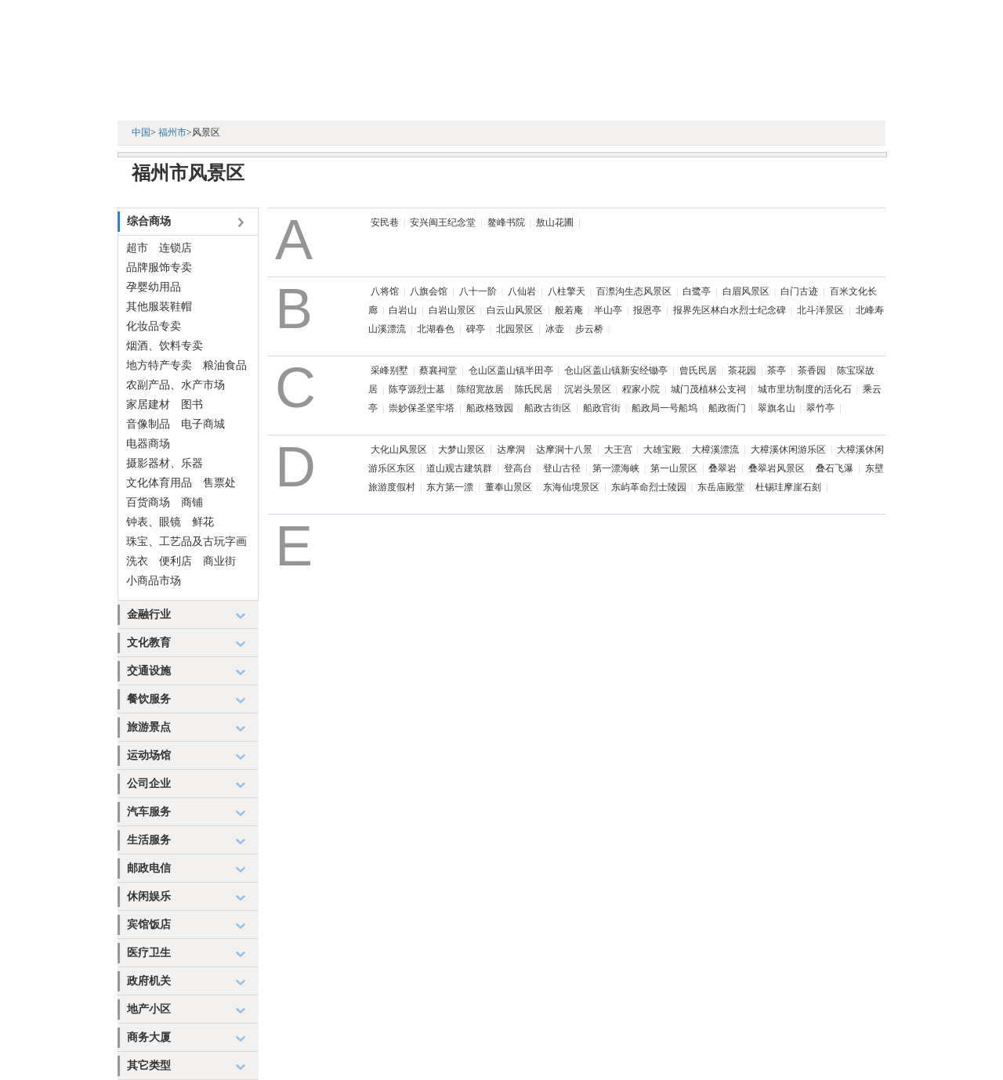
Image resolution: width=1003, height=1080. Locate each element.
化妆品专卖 (153, 326)
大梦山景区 (461, 449)
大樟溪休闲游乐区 (788, 449)
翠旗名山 (776, 408)
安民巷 (385, 222)
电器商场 (148, 444)
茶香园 (812, 370)
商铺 (192, 502)
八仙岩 (522, 291)
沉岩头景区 (587, 389)
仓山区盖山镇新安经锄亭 (616, 370)
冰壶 (554, 328)
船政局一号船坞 (664, 408)
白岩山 (403, 310)
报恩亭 (647, 310)
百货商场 (148, 502)
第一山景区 (673, 468)
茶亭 (776, 370)
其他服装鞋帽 (159, 306)
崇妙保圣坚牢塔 (421, 408)
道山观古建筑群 (459, 468)
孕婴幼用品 (153, 287)
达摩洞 (511, 449)
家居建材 (148, 404)
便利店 (175, 561)
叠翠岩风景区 (776, 468)
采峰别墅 (389, 370)
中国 (141, 132)
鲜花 (203, 522)
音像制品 (148, 424)
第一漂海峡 (615, 468)
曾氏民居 (698, 370)
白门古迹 (799, 291)
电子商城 (203, 424)
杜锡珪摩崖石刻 (788, 487)
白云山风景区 (515, 310)
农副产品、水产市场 (175, 385)
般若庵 (569, 310)
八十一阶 (478, 291)
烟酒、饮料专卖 (164, 346)
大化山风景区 (399, 449)
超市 (137, 248)
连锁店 (175, 248)
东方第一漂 (449, 487)
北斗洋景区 (820, 310)
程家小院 (641, 389)
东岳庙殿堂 (720, 487)
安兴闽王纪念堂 (443, 222)
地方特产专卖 (159, 365)
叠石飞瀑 (834, 468)
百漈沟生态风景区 (634, 291)
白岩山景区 (452, 310)
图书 (192, 404)
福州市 (172, 132)
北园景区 (515, 328)
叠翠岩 (722, 468)
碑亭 (475, 328)
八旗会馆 (428, 291)
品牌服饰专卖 (159, 267)
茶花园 (742, 370)
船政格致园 (489, 408)
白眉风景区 (745, 291)
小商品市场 (153, 581)
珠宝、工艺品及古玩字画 (186, 541)
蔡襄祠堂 (438, 370)
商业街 (219, 561)
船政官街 (602, 408)
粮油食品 (225, 365)
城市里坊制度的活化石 (805, 389)
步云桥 (589, 328)
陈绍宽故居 (480, 389)
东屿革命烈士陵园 (648, 487)
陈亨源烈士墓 (417, 389)
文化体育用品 (159, 483)
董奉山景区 (508, 487)
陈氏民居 (533, 389)
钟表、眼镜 (153, 522)
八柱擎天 (566, 291)
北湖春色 (435, 328)
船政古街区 (547, 408)
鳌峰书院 (506, 222)
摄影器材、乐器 (164, 463)
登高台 (518, 468)
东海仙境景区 (571, 487)
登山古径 (562, 468)
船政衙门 (727, 408)
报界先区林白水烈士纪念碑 (729, 310)
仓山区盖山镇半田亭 (511, 370)
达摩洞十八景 (564, 449)
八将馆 (385, 291)
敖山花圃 (555, 222)
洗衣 (137, 561)
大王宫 (618, 449)
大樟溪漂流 (715, 449)
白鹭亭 (697, 291)
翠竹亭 (820, 408)
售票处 (219, 483)
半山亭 (608, 310)
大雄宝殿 (662, 449)
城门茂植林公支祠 (708, 389)
